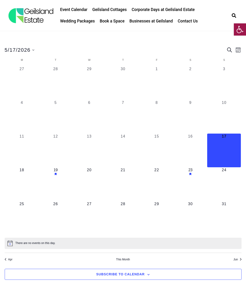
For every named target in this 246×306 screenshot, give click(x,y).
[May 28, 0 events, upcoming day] (123, 218)
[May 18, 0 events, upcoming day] (22, 184)
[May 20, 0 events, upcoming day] (89, 184)
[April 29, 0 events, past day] (89, 83)
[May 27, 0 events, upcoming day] (89, 218)
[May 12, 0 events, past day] (55, 150)
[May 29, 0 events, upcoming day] (157, 218)
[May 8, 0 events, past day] (157, 117)
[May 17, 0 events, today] (224, 150)
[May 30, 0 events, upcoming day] (190, 218)
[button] (240, 29)
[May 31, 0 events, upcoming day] (224, 218)
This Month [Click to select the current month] (123, 259)
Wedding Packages (77, 21)
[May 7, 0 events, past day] (123, 117)
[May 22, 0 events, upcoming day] (157, 184)
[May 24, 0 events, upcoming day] (224, 184)
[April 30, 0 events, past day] (123, 83)
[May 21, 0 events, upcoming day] (123, 184)
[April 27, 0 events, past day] (22, 83)
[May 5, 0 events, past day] (55, 117)
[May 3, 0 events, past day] (224, 83)
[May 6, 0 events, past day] (89, 117)
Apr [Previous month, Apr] (9, 259)
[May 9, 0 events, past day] (190, 117)
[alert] (123, 243)
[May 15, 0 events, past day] (157, 150)
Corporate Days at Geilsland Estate (163, 9)
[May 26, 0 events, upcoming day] (55, 218)
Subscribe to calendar (120, 274)
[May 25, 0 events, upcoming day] (22, 218)
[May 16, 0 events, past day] (190, 150)
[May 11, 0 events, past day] (22, 150)
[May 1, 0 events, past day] (157, 83)
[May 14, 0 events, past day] (123, 150)
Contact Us (188, 21)
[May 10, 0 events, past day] (224, 117)
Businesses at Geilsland (151, 21)
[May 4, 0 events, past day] (22, 117)
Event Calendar (73, 9)
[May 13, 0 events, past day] (89, 150)
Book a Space (112, 21)
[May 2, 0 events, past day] (190, 83)
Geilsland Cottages (109, 9)
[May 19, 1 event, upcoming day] (55, 184)
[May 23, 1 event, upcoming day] (190, 184)
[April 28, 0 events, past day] (55, 83)
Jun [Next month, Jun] (237, 259)
